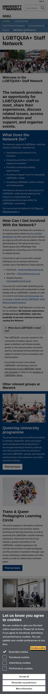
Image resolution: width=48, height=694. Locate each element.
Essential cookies (15, 651)
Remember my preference (24, 682)
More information (24, 688)
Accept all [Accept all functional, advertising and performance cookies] (24, 676)
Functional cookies (16, 657)
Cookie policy (38, 648)
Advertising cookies (17, 663)
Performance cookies (18, 668)
